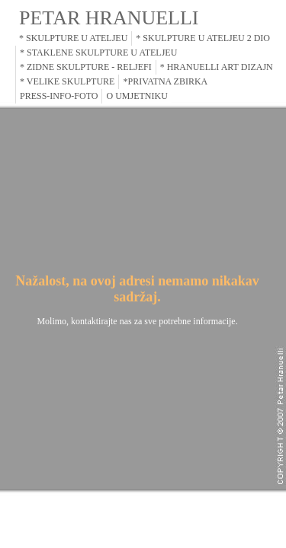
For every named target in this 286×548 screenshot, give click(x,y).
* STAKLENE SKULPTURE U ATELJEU (98, 52)
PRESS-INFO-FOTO (59, 96)
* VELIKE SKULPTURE (67, 81)
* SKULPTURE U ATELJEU (73, 38)
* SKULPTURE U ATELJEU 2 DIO (203, 38)
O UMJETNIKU (136, 96)
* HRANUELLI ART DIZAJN (216, 67)
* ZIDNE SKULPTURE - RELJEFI (86, 67)
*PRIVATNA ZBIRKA (165, 81)
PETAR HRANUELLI (109, 18)
